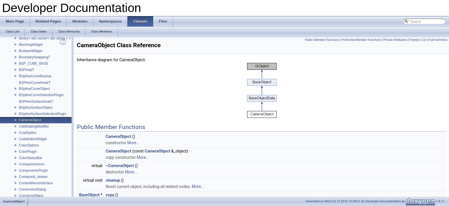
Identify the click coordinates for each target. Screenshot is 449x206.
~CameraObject (120, 165)
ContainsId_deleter (33, 177)
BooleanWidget (30, 51)
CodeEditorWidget (33, 139)
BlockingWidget (31, 45)
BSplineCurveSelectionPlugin (41, 95)
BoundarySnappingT (34, 57)
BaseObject (89, 195)
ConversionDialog (32, 189)
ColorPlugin (28, 152)
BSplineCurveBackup (35, 76)
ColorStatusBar (30, 158)
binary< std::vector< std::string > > (45, 38)
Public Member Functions (322, 40)
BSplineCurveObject (34, 89)
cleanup (113, 180)
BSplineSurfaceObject (35, 108)
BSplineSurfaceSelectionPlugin (42, 114)
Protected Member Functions (361, 40)
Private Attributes (395, 40)
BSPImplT (26, 70)
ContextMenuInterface (36, 183)
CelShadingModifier (34, 126)
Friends (414, 40)
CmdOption (27, 133)
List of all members (435, 40)
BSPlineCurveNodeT (35, 83)
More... (133, 142)
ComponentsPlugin (33, 171)
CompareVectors (31, 164)
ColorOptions (29, 145)
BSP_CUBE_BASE (33, 64)
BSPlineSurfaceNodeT (36, 102)
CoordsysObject (31, 196)
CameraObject (30, 120)
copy (110, 195)
